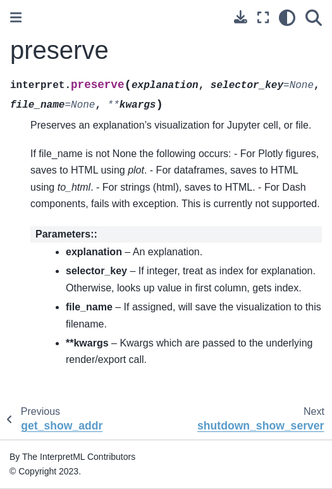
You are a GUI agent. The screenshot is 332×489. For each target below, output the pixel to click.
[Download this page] (240, 17)
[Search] (313, 18)
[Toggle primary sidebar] (16, 17)
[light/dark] (287, 18)
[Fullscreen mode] (263, 18)
